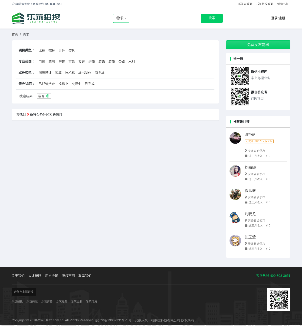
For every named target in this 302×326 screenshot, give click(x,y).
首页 (15, 34)
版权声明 (68, 276)
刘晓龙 (250, 214)
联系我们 (85, 276)
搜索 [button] (212, 18)
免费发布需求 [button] (258, 45)
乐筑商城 (32, 301)
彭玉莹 (250, 237)
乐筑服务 (61, 301)
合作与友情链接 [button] (23, 291)
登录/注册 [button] (278, 18)
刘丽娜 (250, 167)
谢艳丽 (250, 134)
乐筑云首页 (245, 4)
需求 (120, 18)
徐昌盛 (250, 191)
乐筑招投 (36, 18)
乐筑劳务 (47, 301)
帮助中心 (282, 4)
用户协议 (51, 276)
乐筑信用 (91, 301)
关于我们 (18, 276)
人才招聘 (34, 276)
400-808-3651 (280, 276)
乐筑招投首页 (264, 4)
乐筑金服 (76, 301)
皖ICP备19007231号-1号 (113, 320)
